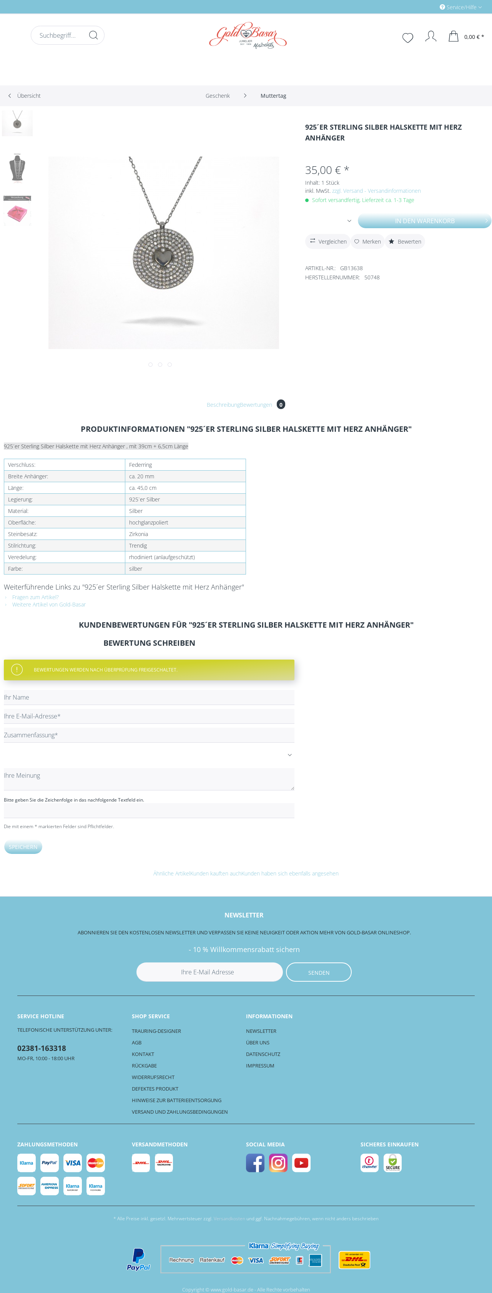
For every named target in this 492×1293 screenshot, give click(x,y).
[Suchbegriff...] (68, 35)
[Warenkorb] (466, 36)
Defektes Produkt (155, 1088)
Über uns (257, 1042)
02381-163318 (41, 1048)
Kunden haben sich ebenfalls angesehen (290, 873)
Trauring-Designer (156, 1030)
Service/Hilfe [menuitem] (459, 7)
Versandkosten (229, 1218)
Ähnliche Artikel (171, 873)
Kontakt (143, 1054)
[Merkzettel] (408, 37)
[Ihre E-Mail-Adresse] (149, 716)
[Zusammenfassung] (149, 735)
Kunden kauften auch (215, 873)
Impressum (260, 1065)
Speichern (23, 846)
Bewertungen (262, 404)
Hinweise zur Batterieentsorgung (176, 1100)
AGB (136, 1042)
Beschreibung (223, 404)
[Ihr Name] (149, 697)
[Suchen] (93, 35)
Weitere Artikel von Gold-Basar (45, 604)
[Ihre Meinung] (149, 779)
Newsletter (261, 1030)
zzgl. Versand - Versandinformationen (376, 190)
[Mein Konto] (427, 36)
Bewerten (405, 241)
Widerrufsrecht (153, 1077)
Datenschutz (263, 1054)
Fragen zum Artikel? (31, 597)
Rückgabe (144, 1065)
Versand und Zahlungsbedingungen (180, 1111)
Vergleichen (327, 240)
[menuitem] (428, 7)
